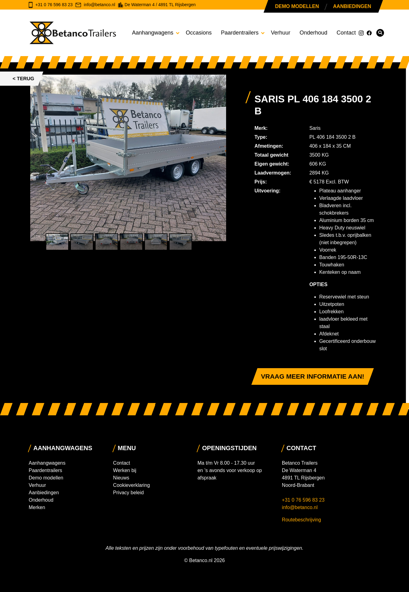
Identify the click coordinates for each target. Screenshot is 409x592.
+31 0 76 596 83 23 (304, 500)
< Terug (23, 78)
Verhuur (280, 33)
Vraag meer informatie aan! (312, 376)
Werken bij (124, 470)
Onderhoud (313, 33)
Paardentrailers (239, 33)
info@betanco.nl (300, 507)
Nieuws (121, 477)
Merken (37, 507)
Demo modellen (297, 6)
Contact (346, 33)
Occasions (199, 33)
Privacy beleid (128, 492)
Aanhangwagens (152, 33)
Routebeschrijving (301, 519)
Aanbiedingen (352, 6)
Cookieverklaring (131, 485)
